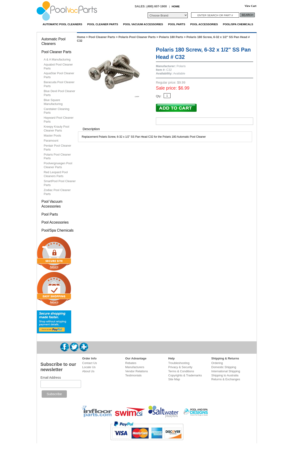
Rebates (130, 363)
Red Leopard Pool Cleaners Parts (56, 174)
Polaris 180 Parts (171, 37)
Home (81, 37)
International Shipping (225, 371)
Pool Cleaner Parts (102, 24)
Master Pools (52, 135)
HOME (176, 6)
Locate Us (89, 367)
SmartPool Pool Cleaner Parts (60, 183)
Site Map (174, 379)
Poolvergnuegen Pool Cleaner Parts (58, 165)
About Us (88, 371)
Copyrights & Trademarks (185, 375)
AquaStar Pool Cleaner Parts (59, 75)
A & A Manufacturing (57, 59)
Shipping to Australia (225, 375)
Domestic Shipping (223, 367)
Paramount (51, 140)
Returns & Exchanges (225, 379)
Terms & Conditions (181, 371)
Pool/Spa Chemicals (238, 24)
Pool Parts (176, 24)
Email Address (51, 377)
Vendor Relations (136, 371)
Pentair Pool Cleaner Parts (57, 147)
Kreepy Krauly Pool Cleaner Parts (56, 128)
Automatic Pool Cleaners (62, 24)
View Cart (250, 6)
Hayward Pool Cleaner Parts (58, 119)
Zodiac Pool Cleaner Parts (57, 192)
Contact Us (89, 363)
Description (91, 129)
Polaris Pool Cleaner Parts (137, 37)
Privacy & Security (180, 367)
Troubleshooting (179, 363)
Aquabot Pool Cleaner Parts (58, 66)
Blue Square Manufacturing (53, 102)
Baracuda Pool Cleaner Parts (59, 84)
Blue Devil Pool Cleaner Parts (59, 93)
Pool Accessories (204, 24)
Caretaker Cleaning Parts (56, 111)
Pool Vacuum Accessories (143, 24)
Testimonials (133, 375)
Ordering (217, 363)
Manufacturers (134, 367)
